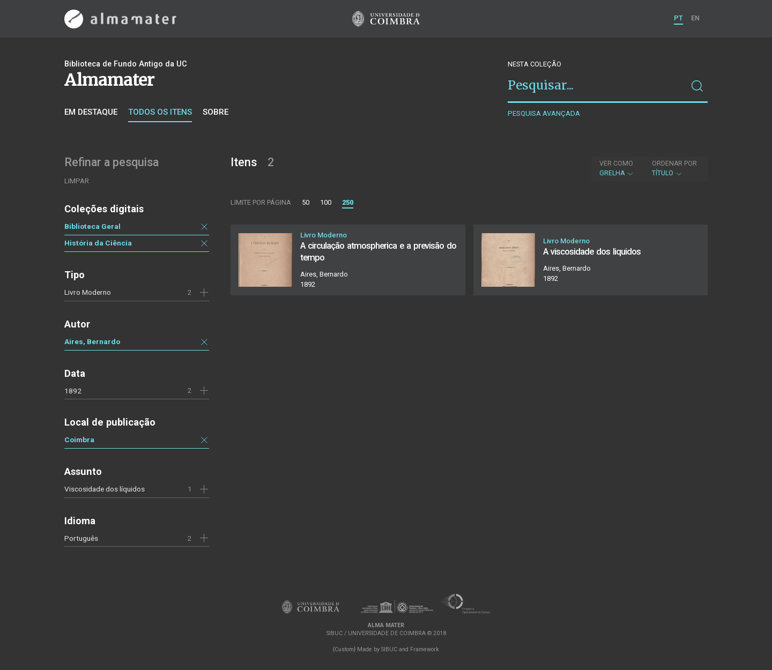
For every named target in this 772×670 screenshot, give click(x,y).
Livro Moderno (87, 292)
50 (305, 202)
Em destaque (90, 112)
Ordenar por (674, 163)
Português (81, 538)
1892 (72, 390)
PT (678, 18)
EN (695, 18)
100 (325, 202)
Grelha (616, 168)
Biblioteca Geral (92, 226)
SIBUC (389, 649)
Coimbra (79, 439)
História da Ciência (98, 243)
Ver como (616, 163)
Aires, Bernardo (92, 341)
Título (674, 168)
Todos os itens (160, 112)
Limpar (76, 181)
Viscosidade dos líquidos (104, 489)
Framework (424, 649)
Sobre (215, 112)
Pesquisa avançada (544, 113)
